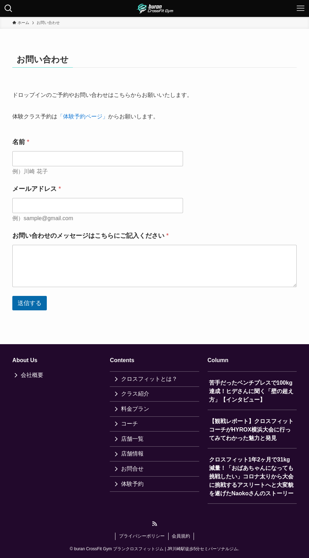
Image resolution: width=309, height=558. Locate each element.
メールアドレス (36, 188)
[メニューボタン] (300, 8)
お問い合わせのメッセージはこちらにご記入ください (90, 235)
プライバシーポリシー (142, 536)
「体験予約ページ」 (82, 116)
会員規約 (181, 536)
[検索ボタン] (8, 8)
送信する (30, 303)
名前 (20, 141)
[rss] (154, 524)
